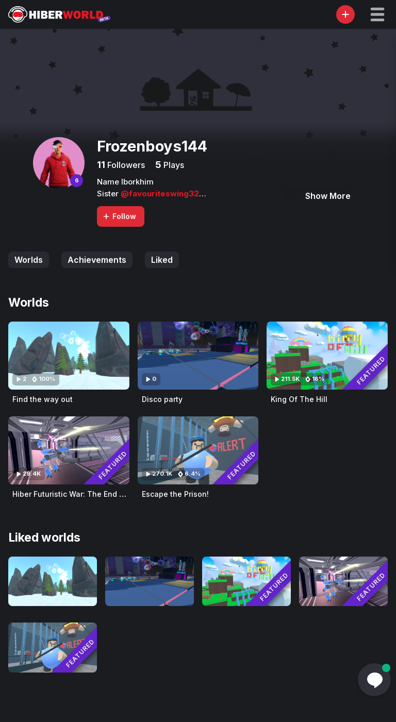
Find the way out (42, 399)
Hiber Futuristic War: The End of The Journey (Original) (111, 494)
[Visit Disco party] (198, 356)
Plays (172, 165)
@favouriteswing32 (160, 193)
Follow (119, 216)
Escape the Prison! (175, 494)
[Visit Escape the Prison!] (198, 450)
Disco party (162, 399)
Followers (125, 165)
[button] (377, 14)
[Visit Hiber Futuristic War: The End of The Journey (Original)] (68, 450)
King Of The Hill (299, 399)
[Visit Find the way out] (68, 356)
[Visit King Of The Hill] (327, 356)
